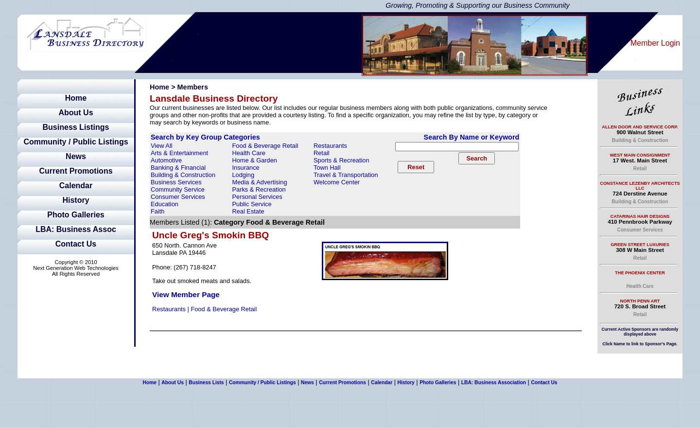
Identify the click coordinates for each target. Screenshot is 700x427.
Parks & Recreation (259, 189)
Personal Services (257, 196)
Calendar (75, 185)
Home (76, 98)
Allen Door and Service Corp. (640, 127)
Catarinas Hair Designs (640, 216)
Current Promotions (75, 171)
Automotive (166, 160)
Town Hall (327, 167)
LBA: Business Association (493, 382)
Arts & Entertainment (179, 153)
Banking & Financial (178, 167)
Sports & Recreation (341, 160)
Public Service (252, 204)
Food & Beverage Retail (265, 145)
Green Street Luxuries (640, 244)
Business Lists (206, 382)
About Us (75, 112)
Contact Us (75, 244)
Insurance (246, 167)
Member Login (655, 43)
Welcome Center (337, 182)
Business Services (176, 182)
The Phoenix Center (640, 272)
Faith (157, 211)
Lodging (243, 174)
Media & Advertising (259, 182)
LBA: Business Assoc (75, 229)
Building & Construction (183, 174)
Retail (322, 153)
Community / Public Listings (75, 142)
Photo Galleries (75, 215)
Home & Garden (254, 160)
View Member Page (186, 294)
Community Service (178, 189)
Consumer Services (178, 196)
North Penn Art (640, 301)
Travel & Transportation (346, 174)
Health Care (248, 153)
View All (162, 145)
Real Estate (248, 211)
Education (164, 204)
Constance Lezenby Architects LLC (640, 186)
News (76, 156)
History (75, 200)
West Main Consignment (640, 155)
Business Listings (76, 127)
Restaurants (330, 145)
